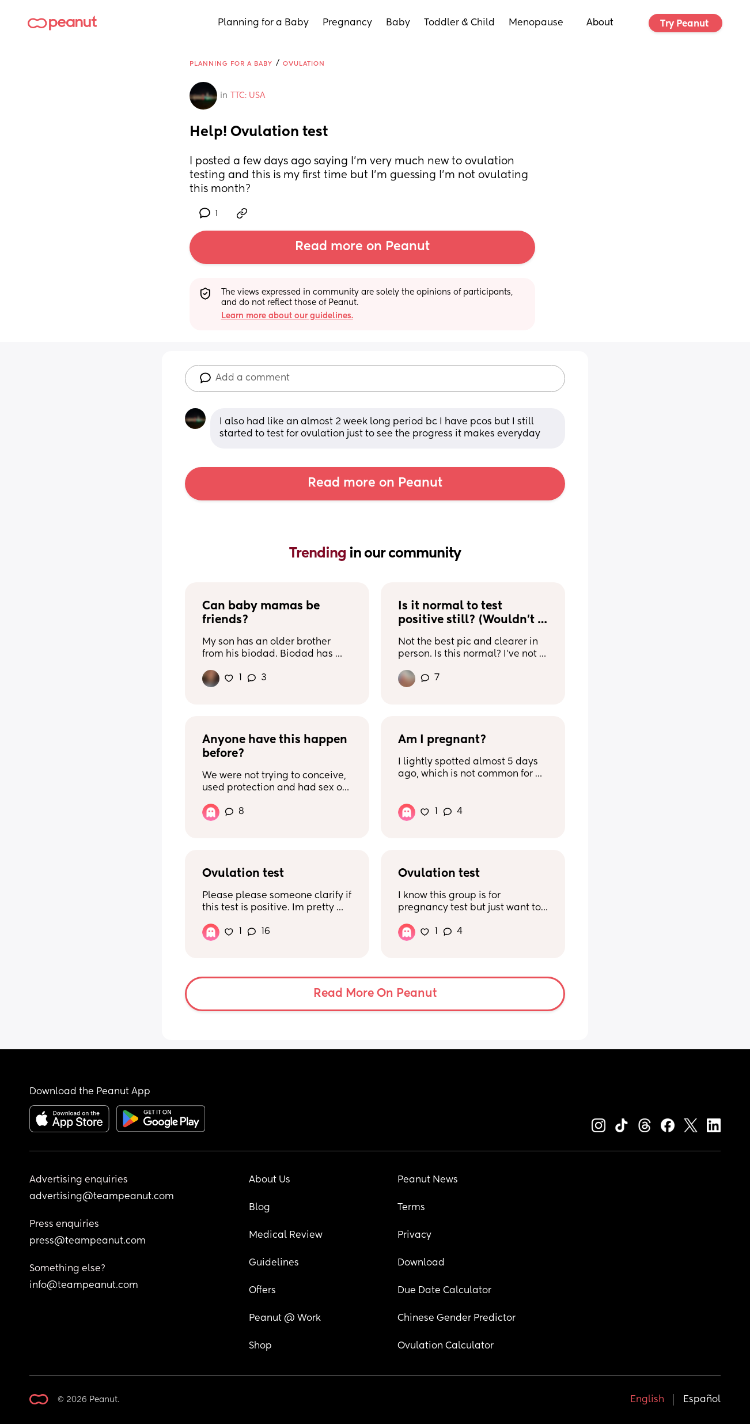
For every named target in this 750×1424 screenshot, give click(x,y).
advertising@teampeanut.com (101, 1196)
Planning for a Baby (263, 23)
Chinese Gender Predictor (456, 1318)
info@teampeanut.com (83, 1285)
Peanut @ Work (285, 1318)
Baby (398, 23)
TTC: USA (248, 96)
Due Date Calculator (444, 1290)
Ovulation (304, 64)
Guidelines (274, 1263)
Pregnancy (347, 23)
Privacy (414, 1235)
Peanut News (427, 1180)
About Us (269, 1180)
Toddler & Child (459, 23)
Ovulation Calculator (445, 1346)
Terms (411, 1207)
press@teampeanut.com (87, 1241)
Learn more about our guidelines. (287, 316)
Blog (259, 1207)
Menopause (536, 23)
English (647, 1399)
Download (421, 1263)
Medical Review (286, 1235)
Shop (260, 1346)
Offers (262, 1290)
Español (702, 1399)
